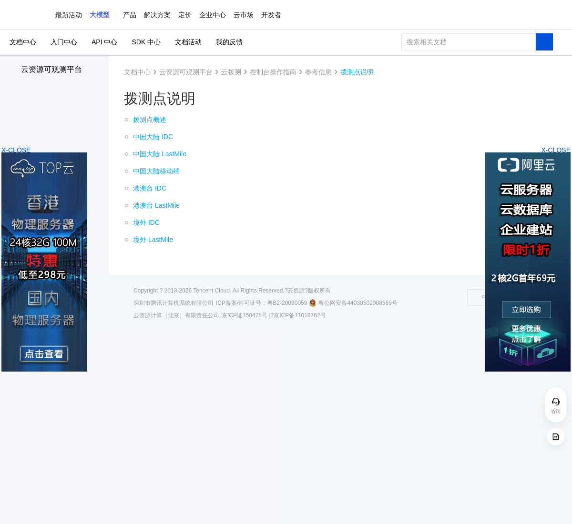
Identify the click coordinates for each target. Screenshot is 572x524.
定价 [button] (185, 15)
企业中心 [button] (212, 15)
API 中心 (104, 42)
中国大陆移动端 (156, 171)
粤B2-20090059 (287, 303)
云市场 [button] (244, 15)
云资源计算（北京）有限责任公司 (176, 315)
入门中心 (64, 42)
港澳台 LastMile (156, 205)
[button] (99, 15)
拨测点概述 (149, 119)
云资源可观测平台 (51, 69)
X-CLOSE (556, 150)
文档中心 (23, 42)
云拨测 (231, 72)
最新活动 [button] (68, 15)
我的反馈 (229, 42)
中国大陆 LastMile (159, 154)
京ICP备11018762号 (300, 315)
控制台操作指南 (273, 72)
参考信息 (318, 72)
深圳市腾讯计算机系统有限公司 (173, 303)
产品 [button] (129, 15)
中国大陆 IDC (153, 137)
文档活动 (188, 42)
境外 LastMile (153, 239)
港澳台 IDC (149, 188)
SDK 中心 (146, 42)
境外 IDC (146, 222)
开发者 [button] (271, 15)
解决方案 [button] (157, 15)
